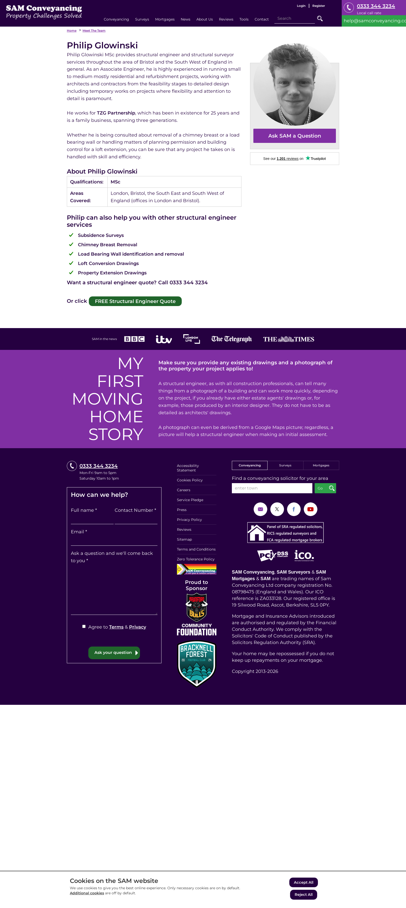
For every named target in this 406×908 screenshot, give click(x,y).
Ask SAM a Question (294, 136)
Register (318, 6)
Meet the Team (94, 30)
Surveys (285, 464)
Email (79, 530)
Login (301, 6)
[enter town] (272, 487)
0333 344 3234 (376, 6)
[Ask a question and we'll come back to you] (114, 588)
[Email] (114, 539)
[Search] (294, 18)
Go (320, 18)
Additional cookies (87, 894)
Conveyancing (250, 464)
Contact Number (135, 509)
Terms (116, 626)
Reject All (303, 895)
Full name (84, 509)
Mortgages (321, 464)
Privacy (137, 626)
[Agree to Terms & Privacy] (84, 625)
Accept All (303, 883)
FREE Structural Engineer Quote (128, 300)
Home (71, 30)
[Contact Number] (136, 518)
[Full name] (92, 518)
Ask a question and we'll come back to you (112, 555)
